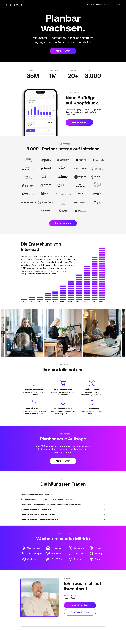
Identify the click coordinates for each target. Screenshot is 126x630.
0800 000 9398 (80, 612)
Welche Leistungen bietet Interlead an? (63, 494)
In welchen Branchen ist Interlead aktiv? (63, 509)
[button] (3, 332)
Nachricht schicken (80, 605)
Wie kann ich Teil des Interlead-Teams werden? (63, 519)
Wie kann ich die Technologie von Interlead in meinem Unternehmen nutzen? (63, 504)
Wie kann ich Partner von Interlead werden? (63, 514)
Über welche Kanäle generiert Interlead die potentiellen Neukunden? (63, 499)
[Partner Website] (28, 160)
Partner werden (79, 122)
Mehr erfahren (63, 51)
